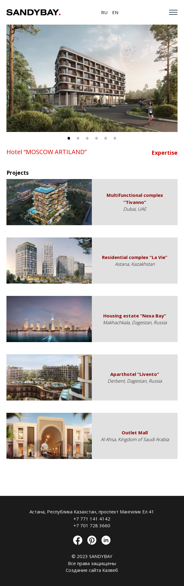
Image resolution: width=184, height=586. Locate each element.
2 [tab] (78, 138)
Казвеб (110, 570)
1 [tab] (69, 138)
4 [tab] (96, 138)
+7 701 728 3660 (91, 525)
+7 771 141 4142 (91, 519)
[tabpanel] (92, 78)
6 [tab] (115, 138)
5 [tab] (106, 138)
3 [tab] (87, 138)
